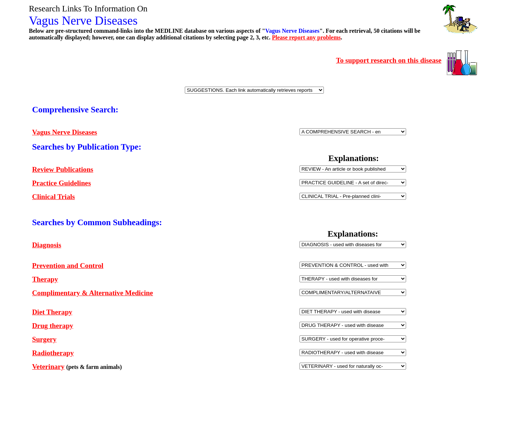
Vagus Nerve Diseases (64, 132)
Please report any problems (306, 37)
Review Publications (62, 169)
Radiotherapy (53, 353)
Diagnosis (46, 245)
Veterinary (48, 366)
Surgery (44, 339)
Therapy (45, 279)
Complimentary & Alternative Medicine (92, 293)
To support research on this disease (389, 60)
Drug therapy (52, 325)
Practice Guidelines (61, 183)
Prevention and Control (67, 265)
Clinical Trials (53, 196)
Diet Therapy (52, 312)
